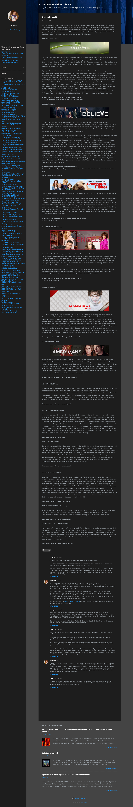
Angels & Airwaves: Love (9, 109)
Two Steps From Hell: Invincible (11, 286)
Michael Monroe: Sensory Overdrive (13, 198)
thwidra (52, 629)
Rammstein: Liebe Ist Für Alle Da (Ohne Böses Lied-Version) (12, 255)
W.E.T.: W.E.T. (5, 297)
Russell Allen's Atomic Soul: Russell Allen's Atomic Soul (13, 264)
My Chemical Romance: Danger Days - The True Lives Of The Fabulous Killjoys (11, 205)
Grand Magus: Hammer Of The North (13, 162)
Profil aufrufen (13, 29)
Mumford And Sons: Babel (9, 202)
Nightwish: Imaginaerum (9, 219)
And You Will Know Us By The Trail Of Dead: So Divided (12, 106)
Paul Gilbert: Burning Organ (10, 242)
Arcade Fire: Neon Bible (9, 111)
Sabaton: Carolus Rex (8, 267)
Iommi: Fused (5, 172)
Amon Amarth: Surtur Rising (10, 100)
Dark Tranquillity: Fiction (9, 142)
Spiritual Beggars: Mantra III (10, 277)
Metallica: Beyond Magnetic (10, 195)
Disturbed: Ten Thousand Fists (11, 148)
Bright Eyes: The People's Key (11, 123)
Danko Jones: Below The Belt (10, 137)
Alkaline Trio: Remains (8, 95)
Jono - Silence (6, 177)
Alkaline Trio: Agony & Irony (10, 93)
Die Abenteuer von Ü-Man (9, 62)
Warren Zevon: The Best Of (10, 304)
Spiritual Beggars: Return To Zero (12, 279)
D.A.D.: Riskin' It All (7, 135)
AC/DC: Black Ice (6, 88)
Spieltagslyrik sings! (50, 753)
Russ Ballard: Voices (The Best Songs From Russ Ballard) (11, 261)
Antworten (54, 576)
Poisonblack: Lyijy (7, 248)
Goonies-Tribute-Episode (72, 601)
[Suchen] (119, 5)
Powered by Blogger (79, 798)
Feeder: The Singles (7, 155)
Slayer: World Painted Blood (10, 274)
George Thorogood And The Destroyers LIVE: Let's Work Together (10, 158)
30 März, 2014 (58, 629)
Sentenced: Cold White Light (10, 270)
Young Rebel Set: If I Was (9, 312)
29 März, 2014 (60, 580)
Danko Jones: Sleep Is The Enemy (12, 139)
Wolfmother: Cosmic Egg (9, 311)
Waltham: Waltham (7, 302)
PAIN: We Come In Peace (9, 232)
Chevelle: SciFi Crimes (8, 130)
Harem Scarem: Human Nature (11, 165)
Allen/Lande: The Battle (9, 98)
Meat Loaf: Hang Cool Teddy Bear (12, 191)
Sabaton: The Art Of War (9, 269)
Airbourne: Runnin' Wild (8, 91)
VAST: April (5, 291)
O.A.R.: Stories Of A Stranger (10, 225)
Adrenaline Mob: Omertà (9, 90)
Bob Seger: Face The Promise (11, 118)
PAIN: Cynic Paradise (8, 230)
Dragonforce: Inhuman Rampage (11, 149)
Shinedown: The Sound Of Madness (12, 272)
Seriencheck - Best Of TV (9, 60)
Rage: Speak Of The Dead (9, 253)
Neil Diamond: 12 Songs (9, 212)
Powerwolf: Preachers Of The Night (12, 251)
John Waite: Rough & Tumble (10, 176)
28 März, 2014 (59, 557)
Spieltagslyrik (5, 52)
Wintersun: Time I (7, 305)
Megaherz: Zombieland (8, 193)
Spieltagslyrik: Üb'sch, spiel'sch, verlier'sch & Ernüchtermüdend (66, 775)
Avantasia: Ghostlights (8, 112)
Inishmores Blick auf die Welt (57, 4)
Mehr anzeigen (111, 747)
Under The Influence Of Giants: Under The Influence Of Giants (11, 289)
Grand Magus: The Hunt (8, 163)
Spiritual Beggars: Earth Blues (11, 276)
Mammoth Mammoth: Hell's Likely (12, 186)
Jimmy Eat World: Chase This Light (12, 174)
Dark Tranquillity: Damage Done (11, 141)
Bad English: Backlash (8, 114)
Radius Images (83, 802)
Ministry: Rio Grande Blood (10, 200)
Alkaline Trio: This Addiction (10, 97)
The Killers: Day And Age (9, 281)
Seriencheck (46, 550)
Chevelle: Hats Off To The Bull (11, 128)
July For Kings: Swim (8, 179)
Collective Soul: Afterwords (10, 132)
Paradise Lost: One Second (10, 237)
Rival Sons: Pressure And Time (11, 258)
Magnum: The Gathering (9, 184)
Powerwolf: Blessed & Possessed (12, 249)
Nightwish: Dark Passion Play (11, 214)
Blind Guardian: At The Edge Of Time (13, 116)
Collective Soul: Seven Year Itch (11, 134)
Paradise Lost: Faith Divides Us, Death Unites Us (11, 234)
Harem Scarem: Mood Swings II (11, 167)
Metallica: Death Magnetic (9, 197)
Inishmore (53, 580)
